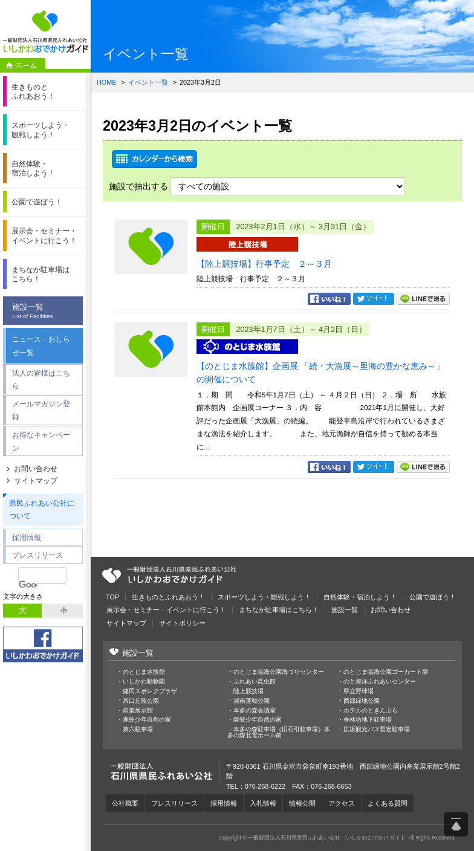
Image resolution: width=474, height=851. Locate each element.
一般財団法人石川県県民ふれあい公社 (169, 575)
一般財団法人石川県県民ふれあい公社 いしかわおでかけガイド (45, 31)
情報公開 (302, 803)
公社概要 (125, 803)
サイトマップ (35, 480)
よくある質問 (387, 803)
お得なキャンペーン (41, 441)
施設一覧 (46, 311)
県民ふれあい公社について (41, 509)
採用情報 (26, 537)
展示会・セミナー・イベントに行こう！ (166, 610)
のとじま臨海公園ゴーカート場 (385, 672)
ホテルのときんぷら (370, 711)
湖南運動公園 (251, 701)
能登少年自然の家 (257, 720)
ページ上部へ (456, 824)
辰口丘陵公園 (141, 701)
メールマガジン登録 (41, 410)
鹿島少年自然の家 (147, 720)
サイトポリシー (182, 623)
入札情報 (263, 803)
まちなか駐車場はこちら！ (279, 610)
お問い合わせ (35, 468)
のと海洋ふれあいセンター (379, 682)
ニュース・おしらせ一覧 (41, 345)
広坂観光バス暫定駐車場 (376, 729)
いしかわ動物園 (144, 682)
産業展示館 (138, 711)
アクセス (341, 803)
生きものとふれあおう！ (168, 597)
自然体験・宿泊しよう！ (360, 597)
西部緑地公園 (361, 701)
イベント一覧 (148, 82)
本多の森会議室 (254, 711)
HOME (106, 82)
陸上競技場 (248, 691)
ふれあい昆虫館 (254, 682)
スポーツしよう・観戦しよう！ (264, 597)
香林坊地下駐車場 (367, 720)
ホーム (22, 65)
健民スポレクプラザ (150, 691)
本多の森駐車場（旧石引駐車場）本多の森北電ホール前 (278, 732)
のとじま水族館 (144, 672)
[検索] (28, 585)
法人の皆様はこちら (41, 379)
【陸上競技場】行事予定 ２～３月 (264, 264)
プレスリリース (37, 555)
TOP (112, 597)
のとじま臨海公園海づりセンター (278, 672)
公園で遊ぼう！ (432, 597)
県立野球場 (358, 691)
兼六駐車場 (138, 729)
